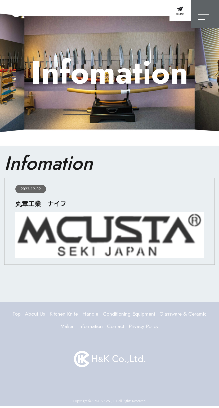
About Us (52, 314)
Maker (90, 328)
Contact (146, 328)
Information (117, 328)
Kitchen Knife (85, 314)
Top (31, 314)
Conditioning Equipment (161, 314)
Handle (116, 314)
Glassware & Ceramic (51, 328)
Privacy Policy (178, 328)
